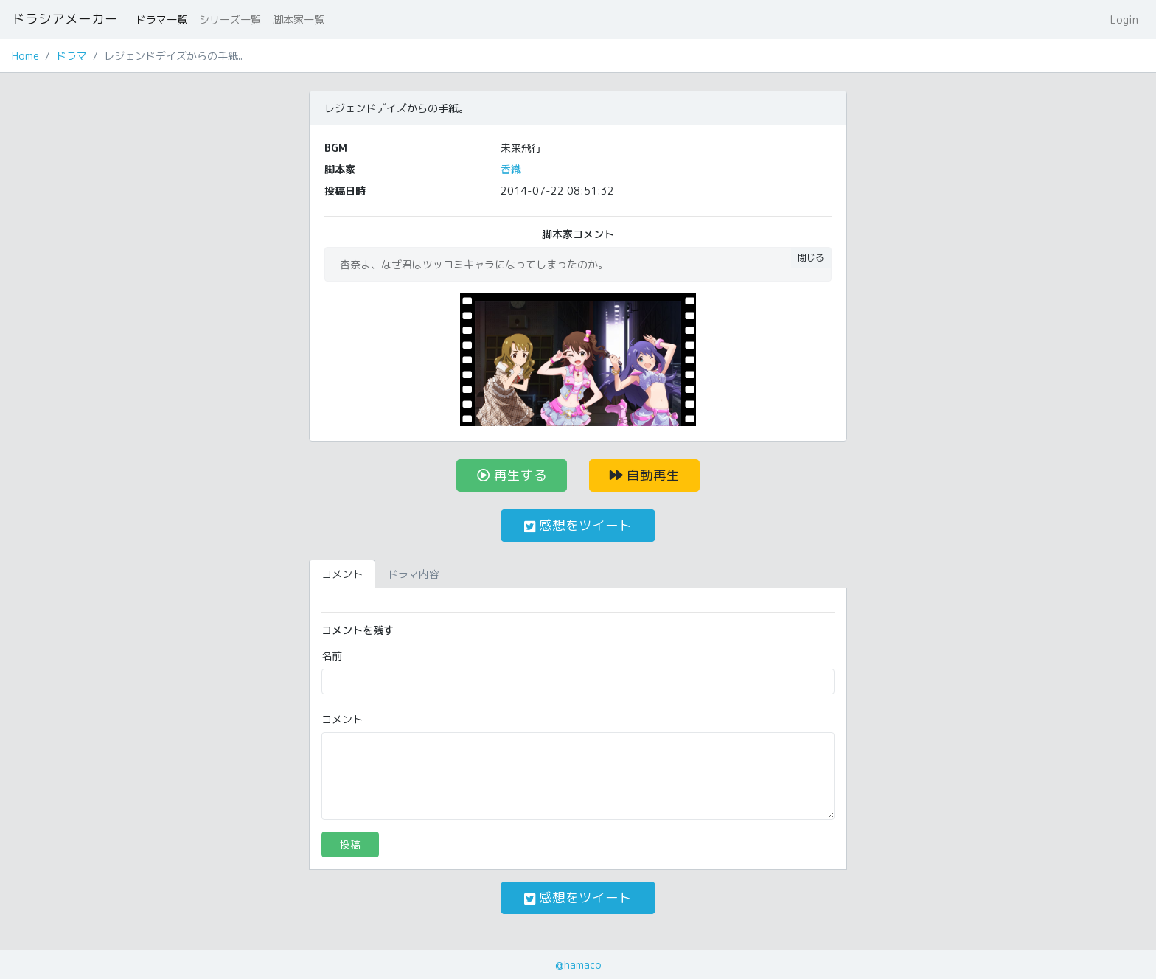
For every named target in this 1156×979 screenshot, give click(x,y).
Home (25, 56)
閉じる (811, 257)
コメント (342, 719)
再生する (512, 475)
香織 (511, 169)
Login (1124, 20)
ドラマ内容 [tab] (413, 574)
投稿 (350, 844)
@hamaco (578, 965)
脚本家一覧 (298, 20)
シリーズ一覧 (230, 20)
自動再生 (645, 475)
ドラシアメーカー (65, 19)
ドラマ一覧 (161, 20)
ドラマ (71, 56)
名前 (331, 656)
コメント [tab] (342, 574)
